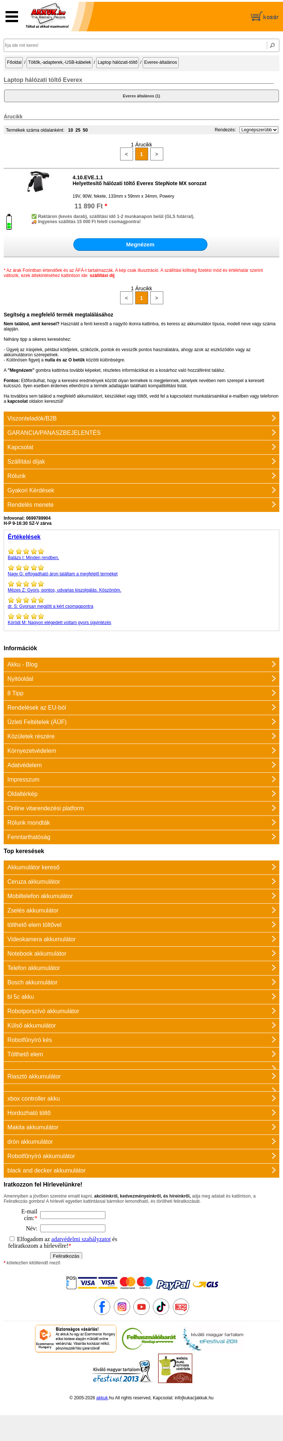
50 (85, 130)
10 (70, 130)
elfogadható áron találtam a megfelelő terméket (141, 570)
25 (78, 130)
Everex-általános (160, 62)
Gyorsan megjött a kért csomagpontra (141, 602)
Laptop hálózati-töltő (117, 62)
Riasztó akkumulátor (34, 1076)
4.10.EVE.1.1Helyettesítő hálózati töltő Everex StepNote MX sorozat (139, 180)
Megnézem (140, 244)
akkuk (102, 1397)
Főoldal (14, 62)
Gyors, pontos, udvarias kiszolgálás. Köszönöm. (141, 586)
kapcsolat (17, 401)
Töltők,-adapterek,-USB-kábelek (59, 62)
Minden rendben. (141, 554)
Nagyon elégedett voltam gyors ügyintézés (141, 619)
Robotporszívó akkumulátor (43, 1011)
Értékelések (24, 537)
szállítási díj (102, 275)
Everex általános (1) (141, 96)
